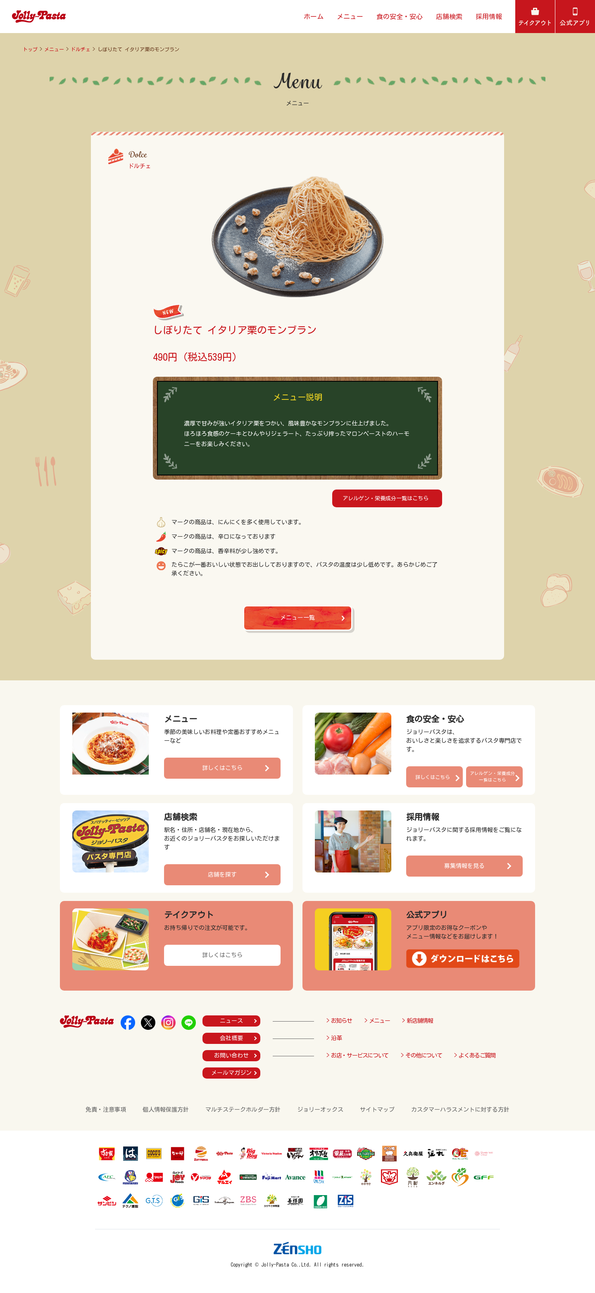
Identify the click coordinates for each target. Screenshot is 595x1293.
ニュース (231, 1021)
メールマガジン (231, 1073)
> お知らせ (339, 1021)
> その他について (421, 1055)
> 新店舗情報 (417, 1021)
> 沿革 (333, 1038)
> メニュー (377, 1021)
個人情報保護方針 (166, 1109)
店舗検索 (449, 16)
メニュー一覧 (297, 617)
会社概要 (231, 1038)
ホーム (314, 16)
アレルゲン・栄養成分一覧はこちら (385, 498)
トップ (30, 49)
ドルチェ (80, 49)
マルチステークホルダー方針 (243, 1109)
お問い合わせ (231, 1055)
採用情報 (489, 16)
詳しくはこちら (222, 768)
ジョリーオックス (320, 1109)
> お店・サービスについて (357, 1055)
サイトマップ (377, 1109)
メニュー (350, 16)
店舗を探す (222, 874)
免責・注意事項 (106, 1109)
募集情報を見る (464, 866)
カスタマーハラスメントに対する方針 (460, 1109)
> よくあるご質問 (474, 1055)
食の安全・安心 (399, 16)
